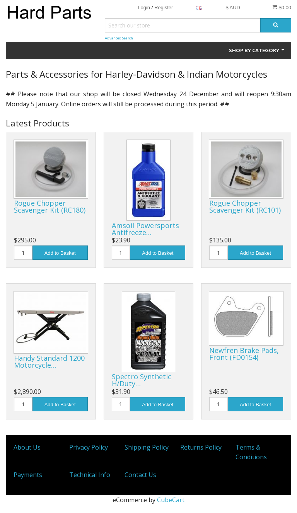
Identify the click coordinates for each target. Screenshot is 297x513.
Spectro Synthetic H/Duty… (141, 380)
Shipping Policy (147, 447)
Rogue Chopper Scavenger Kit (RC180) (49, 206)
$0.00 (281, 7)
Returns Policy (201, 447)
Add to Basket (60, 253)
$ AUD (232, 7)
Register (163, 7)
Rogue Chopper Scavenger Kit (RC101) (245, 206)
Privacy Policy (88, 447)
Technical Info (89, 474)
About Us (27, 447)
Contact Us (140, 474)
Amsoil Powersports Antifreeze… (145, 229)
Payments (28, 474)
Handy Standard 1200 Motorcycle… (49, 361)
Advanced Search (119, 38)
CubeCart (170, 500)
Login (144, 7)
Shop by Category (257, 50)
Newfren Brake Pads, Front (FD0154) (244, 354)
